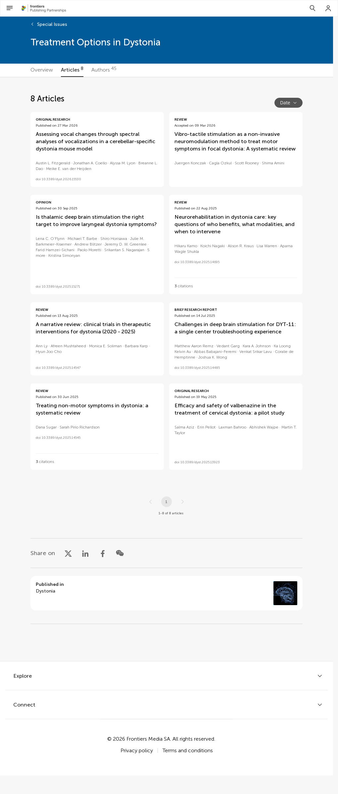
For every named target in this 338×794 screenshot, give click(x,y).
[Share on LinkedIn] (85, 553)
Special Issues (52, 24)
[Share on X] (68, 553)
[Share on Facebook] (102, 553)
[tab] (41, 70)
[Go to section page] (166, 593)
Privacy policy (137, 750)
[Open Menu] (10, 8)
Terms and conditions (188, 750)
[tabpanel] (166, 369)
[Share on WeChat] (119, 553)
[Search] (312, 8)
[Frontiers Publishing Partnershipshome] (44, 8)
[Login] (328, 8)
